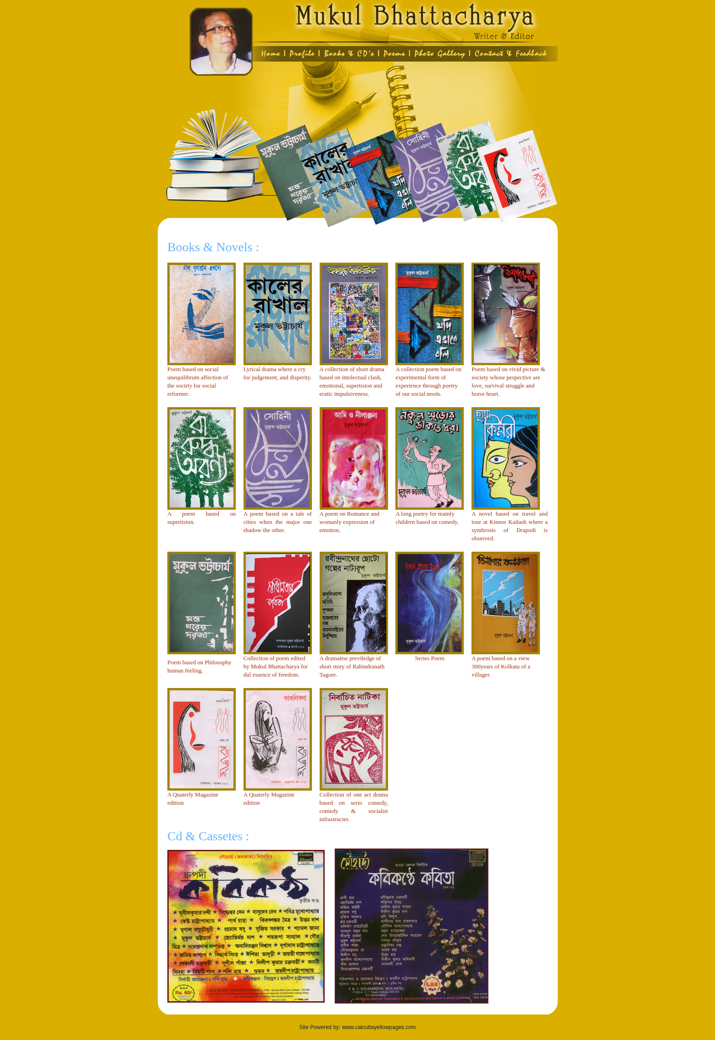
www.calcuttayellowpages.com (379, 1027)
